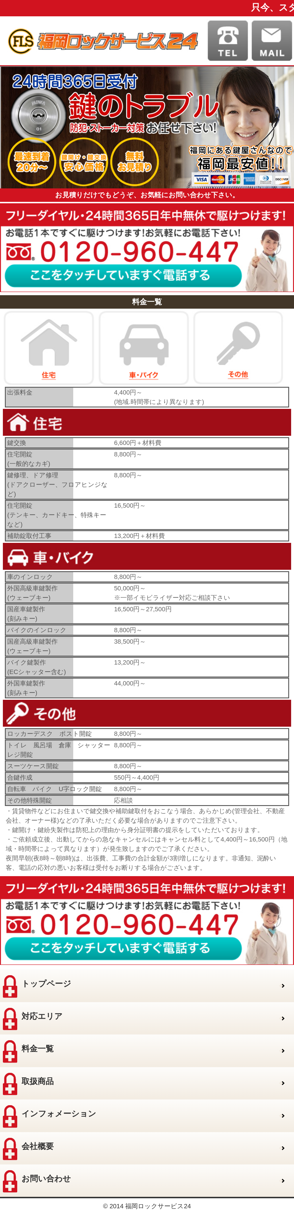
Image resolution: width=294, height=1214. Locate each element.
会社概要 (28, 1149)
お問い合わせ (37, 1181)
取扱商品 (28, 1084)
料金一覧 (28, 1051)
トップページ (37, 986)
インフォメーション (49, 1116)
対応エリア (33, 1019)
